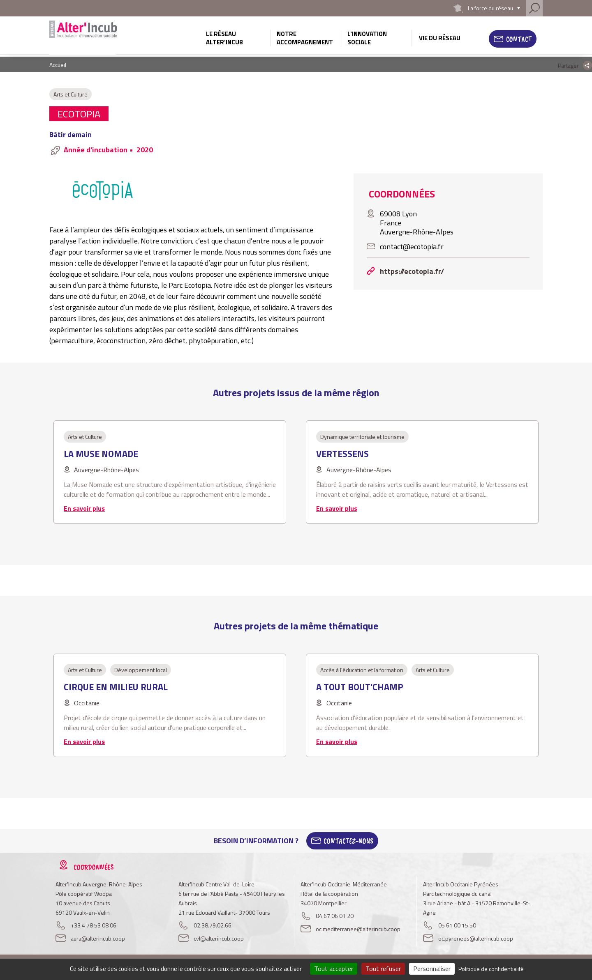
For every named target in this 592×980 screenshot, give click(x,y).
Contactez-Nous (348, 840)
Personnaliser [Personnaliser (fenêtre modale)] (432, 968)
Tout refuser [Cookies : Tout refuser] (383, 968)
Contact (519, 39)
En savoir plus (84, 508)
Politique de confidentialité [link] (491, 968)
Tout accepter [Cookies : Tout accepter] (333, 968)
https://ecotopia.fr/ (412, 271)
